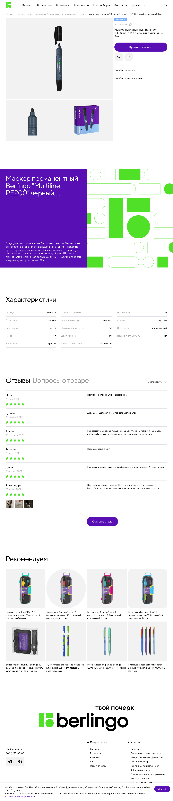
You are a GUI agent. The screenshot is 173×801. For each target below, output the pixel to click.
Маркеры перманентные (72, 14)
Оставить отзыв (102, 521)
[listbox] (157, 381)
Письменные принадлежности (31, 14)
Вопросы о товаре (61, 380)
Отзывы (18, 380)
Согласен (162, 788)
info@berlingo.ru (14, 749)
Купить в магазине (141, 47)
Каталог (10, 14)
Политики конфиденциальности (19, 796)
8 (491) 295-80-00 (15, 753)
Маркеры (53, 14)
